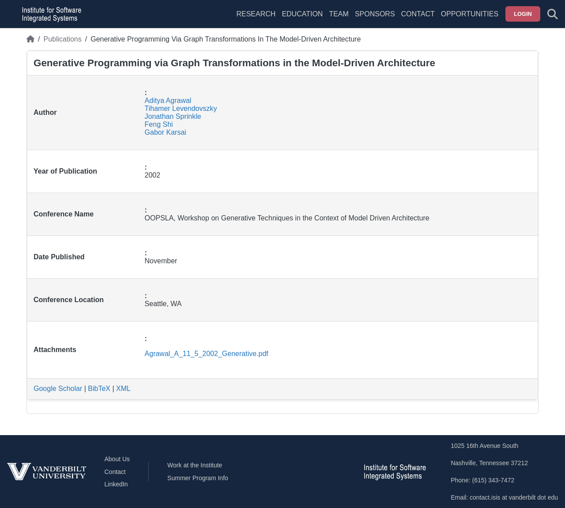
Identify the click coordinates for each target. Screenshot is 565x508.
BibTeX (99, 388)
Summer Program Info (197, 477)
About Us (117, 459)
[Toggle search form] (552, 14)
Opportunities (469, 14)
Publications (62, 39)
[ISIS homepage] (49, 14)
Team (338, 14)
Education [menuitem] (302, 14)
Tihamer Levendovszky (181, 108)
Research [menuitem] (255, 14)
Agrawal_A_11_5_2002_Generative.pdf (206, 353)
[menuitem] (338, 19)
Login (523, 14)
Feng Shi (159, 124)
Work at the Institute (194, 465)
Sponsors (375, 14)
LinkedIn (116, 484)
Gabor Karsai (165, 132)
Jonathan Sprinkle (173, 116)
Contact (418, 14)
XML (123, 388)
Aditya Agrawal (168, 100)
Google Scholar (58, 388)
